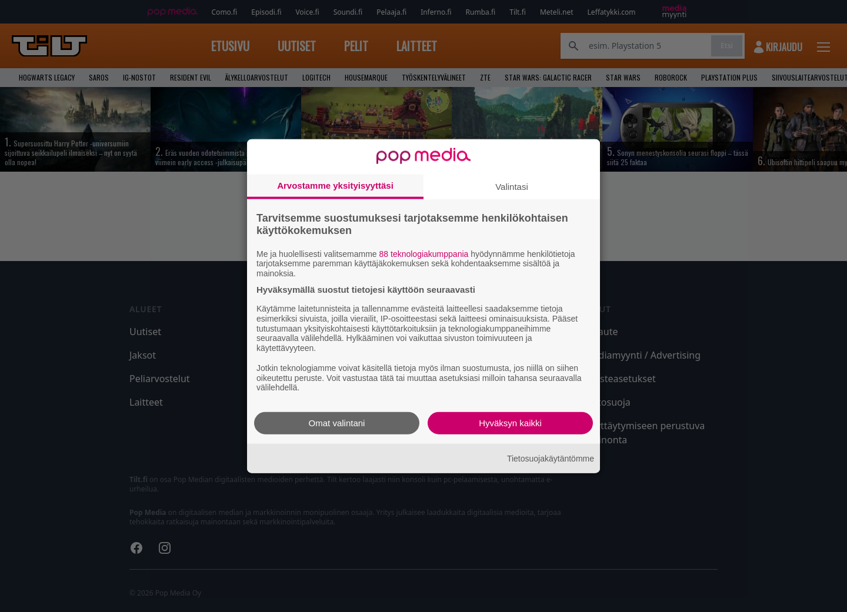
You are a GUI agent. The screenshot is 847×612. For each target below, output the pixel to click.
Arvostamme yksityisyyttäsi (335, 185)
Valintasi (511, 186)
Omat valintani (337, 423)
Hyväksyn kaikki (510, 423)
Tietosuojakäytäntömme (550, 458)
